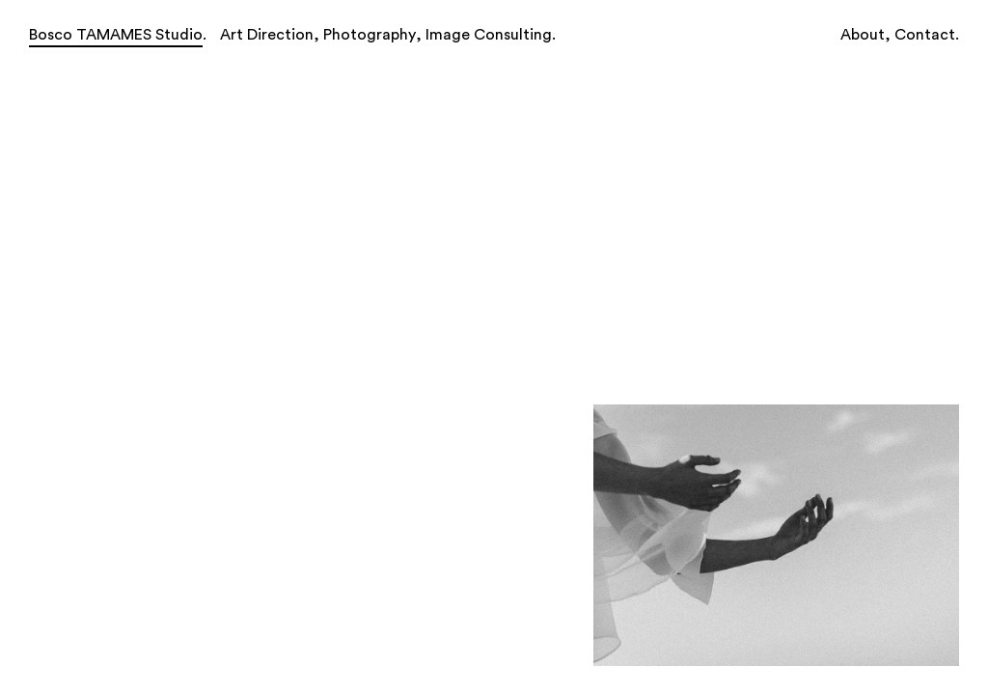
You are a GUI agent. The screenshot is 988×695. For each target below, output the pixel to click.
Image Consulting (488, 34)
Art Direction (267, 34)
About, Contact (897, 34)
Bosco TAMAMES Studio (116, 34)
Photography (369, 34)
